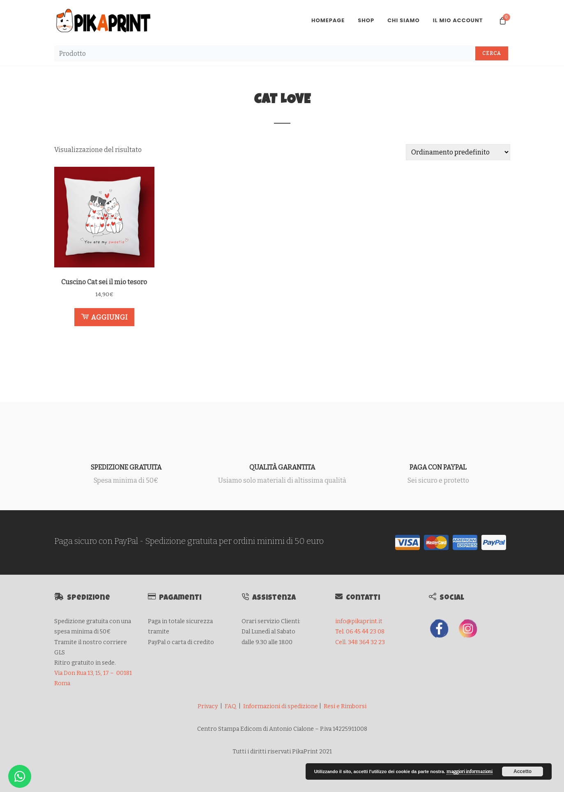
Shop (366, 20)
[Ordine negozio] (458, 152)
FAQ (230, 706)
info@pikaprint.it (358, 621)
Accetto (522, 771)
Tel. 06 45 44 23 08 (359, 631)
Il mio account (458, 20)
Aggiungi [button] (104, 316)
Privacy (208, 706)
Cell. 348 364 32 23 (360, 642)
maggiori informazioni (470, 771)
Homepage (328, 20)
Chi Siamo (403, 20)
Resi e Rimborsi (345, 706)
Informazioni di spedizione (280, 706)
